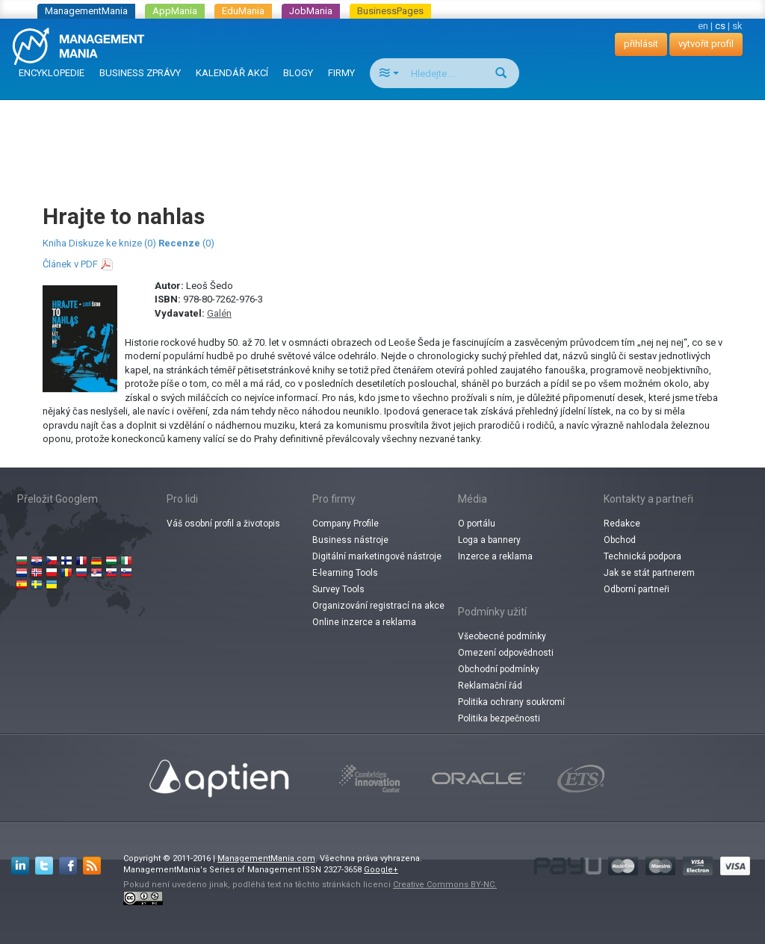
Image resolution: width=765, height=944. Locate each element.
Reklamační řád (490, 685)
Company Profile (345, 523)
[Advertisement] (382, 137)
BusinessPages (390, 10)
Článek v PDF (70, 264)
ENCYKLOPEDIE (51, 72)
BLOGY (298, 72)
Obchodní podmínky (498, 669)
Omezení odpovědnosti (506, 653)
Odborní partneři (636, 589)
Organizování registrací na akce (378, 605)
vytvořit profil (706, 43)
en (703, 25)
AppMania (174, 10)
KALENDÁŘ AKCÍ (232, 72)
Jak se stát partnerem (649, 573)
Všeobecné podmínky (502, 636)
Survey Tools (338, 589)
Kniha (54, 243)
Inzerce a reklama (495, 556)
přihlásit (641, 43)
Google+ (381, 870)
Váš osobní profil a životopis (223, 523)
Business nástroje (350, 540)
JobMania (310, 10)
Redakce (622, 523)
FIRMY (341, 72)
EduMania (243, 10)
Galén (219, 313)
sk (737, 25)
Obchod (620, 540)
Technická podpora (642, 556)
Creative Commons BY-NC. (445, 884)
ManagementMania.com (266, 858)
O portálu (476, 523)
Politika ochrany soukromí (511, 702)
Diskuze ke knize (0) (112, 243)
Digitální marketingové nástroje (377, 556)
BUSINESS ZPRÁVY (140, 72)
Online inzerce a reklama (364, 622)
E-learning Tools (345, 573)
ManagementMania (86, 10)
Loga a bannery (489, 540)
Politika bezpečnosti (499, 718)
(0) (186, 243)
